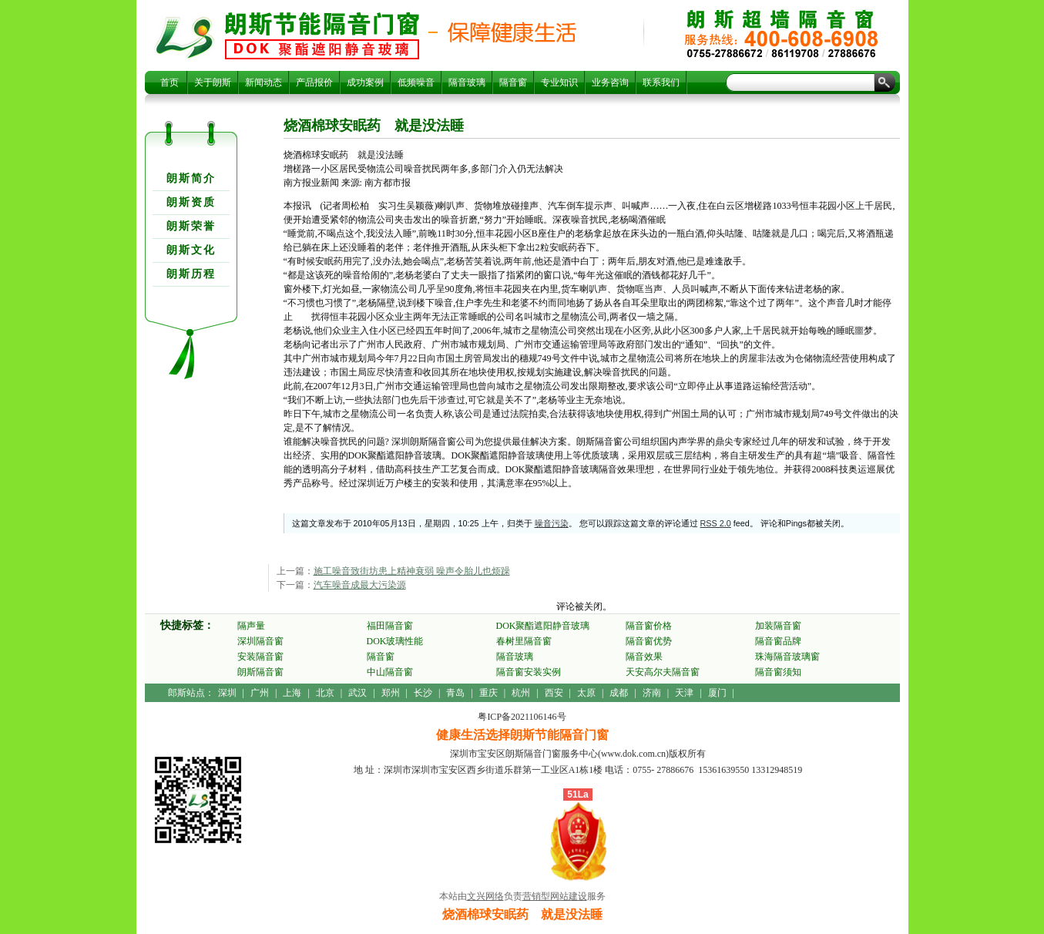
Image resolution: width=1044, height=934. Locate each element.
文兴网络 (485, 896)
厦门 (717, 692)
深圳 (227, 692)
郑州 (390, 692)
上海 (292, 692)
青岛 (455, 692)
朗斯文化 (191, 250)
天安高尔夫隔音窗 (663, 672)
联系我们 (661, 82)
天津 (684, 692)
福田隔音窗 (390, 625)
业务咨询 (610, 82)
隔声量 (251, 625)
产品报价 (314, 82)
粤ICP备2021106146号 (522, 716)
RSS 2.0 (715, 523)
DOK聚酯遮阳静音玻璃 (543, 625)
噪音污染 (552, 523)
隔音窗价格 (649, 625)
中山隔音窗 (390, 672)
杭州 (521, 692)
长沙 (423, 692)
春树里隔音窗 (524, 641)
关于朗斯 (212, 82)
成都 (618, 692)
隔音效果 (644, 656)
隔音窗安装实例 (528, 672)
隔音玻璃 (466, 82)
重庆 (488, 692)
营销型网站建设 (554, 896)
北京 (325, 692)
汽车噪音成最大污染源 (360, 585)
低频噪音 (416, 82)
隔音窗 (513, 82)
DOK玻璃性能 (395, 641)
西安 (554, 692)
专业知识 (559, 82)
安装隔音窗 (260, 656)
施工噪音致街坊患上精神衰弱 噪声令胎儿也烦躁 (412, 571)
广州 (259, 692)
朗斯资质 (191, 202)
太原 (586, 692)
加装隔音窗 (778, 625)
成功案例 (365, 82)
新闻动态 (263, 82)
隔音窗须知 (778, 672)
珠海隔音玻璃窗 (787, 656)
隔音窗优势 (649, 641)
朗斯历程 (191, 274)
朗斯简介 (191, 178)
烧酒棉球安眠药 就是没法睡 (322, 35)
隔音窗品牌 (778, 641)
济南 (652, 692)
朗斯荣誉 (191, 226)
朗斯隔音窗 (260, 672)
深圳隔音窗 (260, 641)
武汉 (357, 692)
